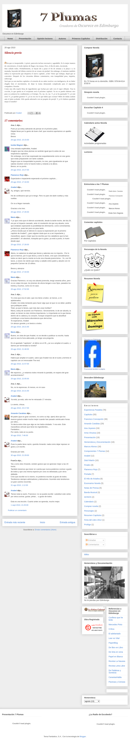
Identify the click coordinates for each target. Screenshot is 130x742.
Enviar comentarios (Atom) (45, 530)
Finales (87, 465)
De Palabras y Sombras (115, 671)
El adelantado (115, 634)
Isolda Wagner (17, 145)
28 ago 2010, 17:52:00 (20, 289)
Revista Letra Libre (117, 666)
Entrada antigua (67, 522)
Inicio (42, 522)
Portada (87, 474)
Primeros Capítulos (81, 38)
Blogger (83, 736)
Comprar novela (91, 506)
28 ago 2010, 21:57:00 (20, 364)
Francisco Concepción (94, 419)
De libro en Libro (116, 647)
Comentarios (92, 544)
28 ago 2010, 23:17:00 (20, 408)
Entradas (91, 540)
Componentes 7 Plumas (94, 451)
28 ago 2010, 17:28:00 (20, 244)
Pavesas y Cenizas (117, 682)
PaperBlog (113, 643)
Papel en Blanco (116, 656)
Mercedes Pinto (115, 624)
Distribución (101, 38)
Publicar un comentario (17, 510)
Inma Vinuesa (90, 433)
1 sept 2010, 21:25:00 (19, 505)
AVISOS (87, 497)
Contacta (117, 38)
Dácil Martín (89, 460)
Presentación (25, 38)
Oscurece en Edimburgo (92, 339)
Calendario (89, 501)
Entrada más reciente (14, 522)
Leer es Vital (114, 638)
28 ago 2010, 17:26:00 (20, 212)
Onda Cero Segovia (115, 213)
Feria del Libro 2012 (93, 520)
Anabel (14, 187)
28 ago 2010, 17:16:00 (20, 182)
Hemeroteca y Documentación (97, 442)
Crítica (111, 629)
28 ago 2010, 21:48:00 (20, 349)
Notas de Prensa (91, 488)
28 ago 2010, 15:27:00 (20, 170)
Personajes (89, 511)
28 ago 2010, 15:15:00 (20, 140)
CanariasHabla (115, 677)
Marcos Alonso (114, 208)
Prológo (87, 524)
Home (10, 38)
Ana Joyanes (113, 204)
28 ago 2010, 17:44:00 (20, 272)
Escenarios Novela (92, 483)
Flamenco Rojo (17, 175)
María (13, 217)
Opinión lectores (45, 38)
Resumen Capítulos (92, 515)
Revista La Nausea (117, 661)
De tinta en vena (116, 652)
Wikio (86, 554)
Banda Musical (90, 492)
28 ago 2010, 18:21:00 (20, 327)
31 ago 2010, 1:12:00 (19, 485)
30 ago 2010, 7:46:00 (19, 435)
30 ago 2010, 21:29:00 (20, 455)
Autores (62, 38)
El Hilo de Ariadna (92, 479)
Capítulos (88, 414)
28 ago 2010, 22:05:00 (20, 379)
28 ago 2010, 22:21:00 (20, 391)
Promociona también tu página (94, 369)
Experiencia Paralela (93, 410)
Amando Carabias (18, 413)
